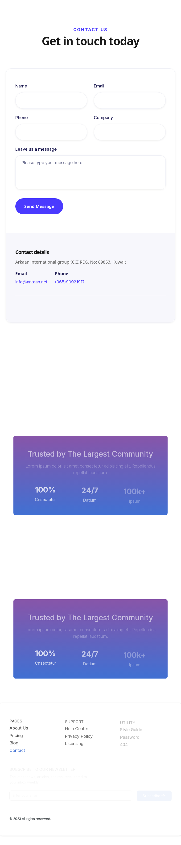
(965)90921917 (70, 282)
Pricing (16, 736)
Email (99, 86)
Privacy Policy (79, 737)
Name (21, 86)
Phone (21, 118)
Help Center (76, 729)
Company (103, 118)
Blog (13, 743)
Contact (17, 750)
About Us (18, 728)
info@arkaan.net (31, 282)
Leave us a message (36, 149)
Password (130, 738)
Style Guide (131, 730)
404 (124, 745)
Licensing (74, 744)
